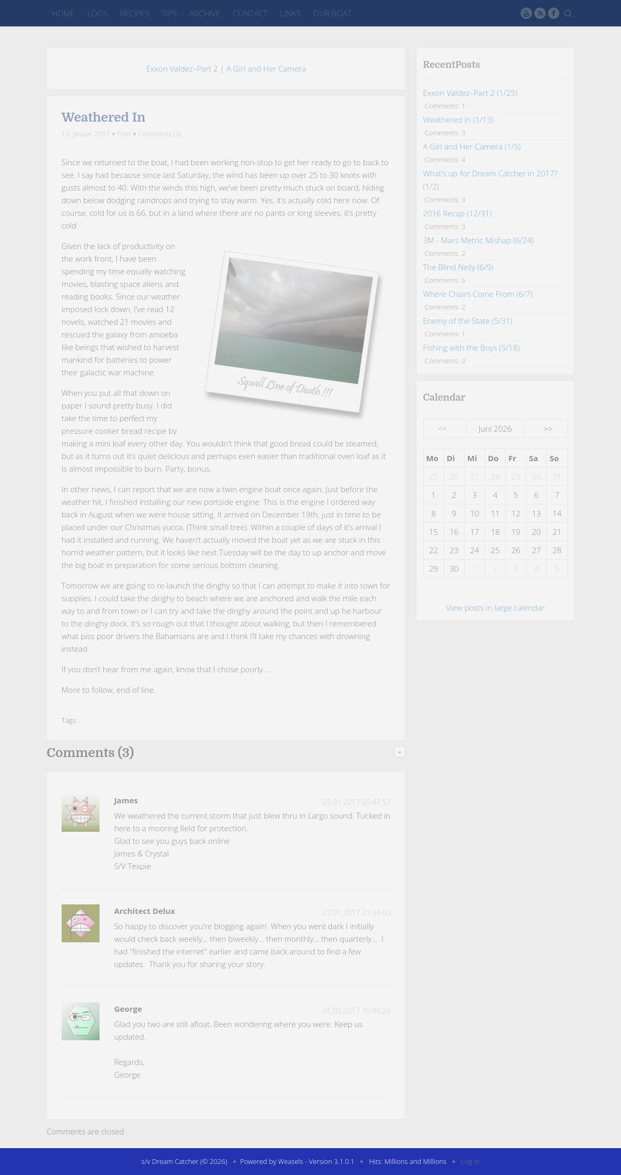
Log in (470, 1161)
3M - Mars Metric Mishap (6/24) (478, 240)
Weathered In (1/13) (458, 119)
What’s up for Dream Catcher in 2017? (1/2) (490, 180)
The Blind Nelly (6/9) (458, 267)
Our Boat (332, 13)
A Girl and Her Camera (266, 68)
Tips (169, 13)
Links (290, 13)
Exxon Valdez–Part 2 (182, 68)
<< (442, 428)
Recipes (134, 13)
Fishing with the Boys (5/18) (471, 347)
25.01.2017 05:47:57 (357, 802)
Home (63, 13)
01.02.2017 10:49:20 (357, 1010)
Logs (97, 13)
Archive (205, 13)
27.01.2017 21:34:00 (357, 913)
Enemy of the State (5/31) (467, 320)
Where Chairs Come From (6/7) (478, 293)
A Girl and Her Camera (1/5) (471, 146)
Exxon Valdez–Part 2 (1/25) (470, 92)
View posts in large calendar (495, 607)
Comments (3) (159, 133)
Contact (250, 13)
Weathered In (104, 117)
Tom (124, 133)
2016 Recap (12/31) (457, 213)
